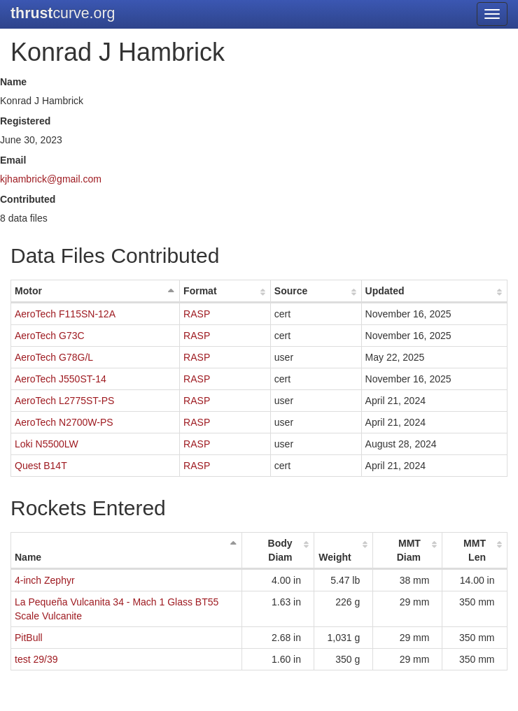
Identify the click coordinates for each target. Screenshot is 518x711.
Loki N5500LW (46, 444)
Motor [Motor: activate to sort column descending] (28, 290)
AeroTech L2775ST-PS (64, 400)
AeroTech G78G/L (54, 357)
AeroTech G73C (50, 335)
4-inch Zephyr (45, 580)
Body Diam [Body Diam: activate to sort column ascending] (280, 550)
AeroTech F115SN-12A (65, 313)
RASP (196, 313)
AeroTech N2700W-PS (64, 422)
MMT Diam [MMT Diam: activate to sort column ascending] (409, 550)
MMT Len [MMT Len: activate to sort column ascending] (474, 550)
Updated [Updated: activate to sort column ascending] (385, 290)
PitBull (29, 637)
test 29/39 (36, 659)
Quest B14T (41, 465)
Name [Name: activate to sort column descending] (28, 557)
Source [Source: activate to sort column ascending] (290, 290)
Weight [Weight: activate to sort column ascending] (334, 557)
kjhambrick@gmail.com (51, 179)
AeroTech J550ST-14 (60, 379)
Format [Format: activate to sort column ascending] (199, 290)
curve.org (62, 13)
